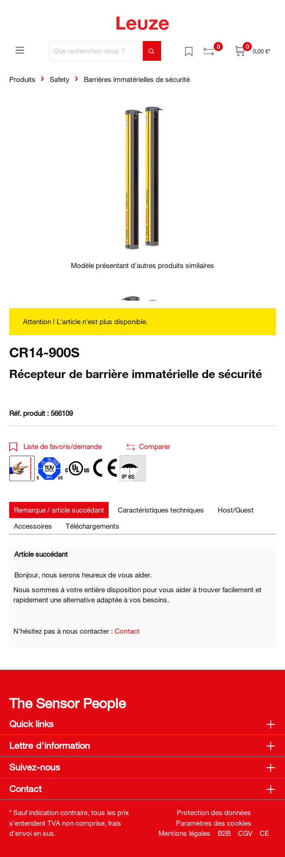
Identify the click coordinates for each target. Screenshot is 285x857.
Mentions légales (184, 833)
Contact (127, 631)
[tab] (59, 510)
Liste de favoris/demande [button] (55, 446)
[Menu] (19, 49)
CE (264, 833)
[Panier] (253, 51)
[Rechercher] (152, 51)
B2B (224, 833)
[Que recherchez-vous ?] (96, 51)
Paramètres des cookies (213, 823)
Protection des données (214, 812)
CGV (245, 833)
